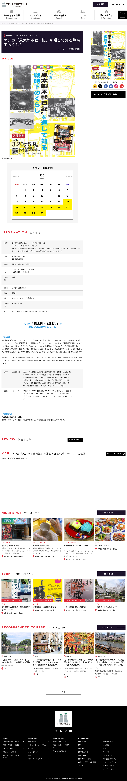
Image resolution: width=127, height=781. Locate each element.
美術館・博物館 (74, 49)
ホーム (3, 23)
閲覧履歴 (100, 4)
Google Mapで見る (115, 454)
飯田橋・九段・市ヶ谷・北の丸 (20, 36)
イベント (63, 49)
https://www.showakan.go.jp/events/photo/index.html (30, 311)
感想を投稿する (75, 440)
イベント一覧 (13, 23)
